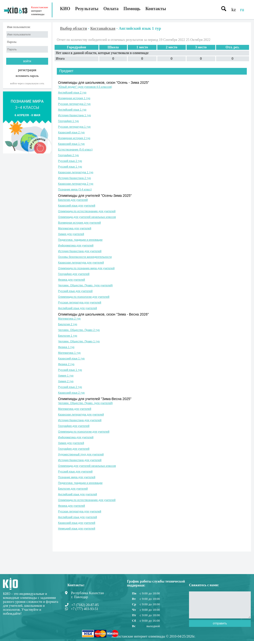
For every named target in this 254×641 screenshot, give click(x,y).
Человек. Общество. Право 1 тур (79, 341)
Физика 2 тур (66, 364)
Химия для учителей (71, 234)
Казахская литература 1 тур (75, 172)
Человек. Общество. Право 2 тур (79, 329)
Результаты (86, 8)
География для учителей (73, 273)
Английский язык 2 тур (72, 92)
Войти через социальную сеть (27, 83)
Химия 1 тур (65, 375)
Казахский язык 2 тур (71, 132)
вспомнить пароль (27, 75)
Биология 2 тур (67, 324)
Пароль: (12, 42)
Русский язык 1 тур (70, 166)
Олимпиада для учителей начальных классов (87, 216)
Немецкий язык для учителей (76, 528)
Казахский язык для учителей (76, 205)
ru (242, 9)
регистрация (27, 70)
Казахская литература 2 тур (75, 183)
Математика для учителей (74, 228)
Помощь (132, 8)
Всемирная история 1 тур (74, 98)
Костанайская (102, 28)
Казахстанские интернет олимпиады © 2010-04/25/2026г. (153, 636)
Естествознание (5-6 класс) (75, 149)
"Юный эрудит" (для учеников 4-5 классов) (85, 86)
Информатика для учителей (76, 245)
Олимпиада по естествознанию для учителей (87, 211)
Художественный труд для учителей (81, 454)
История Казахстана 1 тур (74, 115)
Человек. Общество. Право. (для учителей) (85, 285)
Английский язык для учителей (77, 308)
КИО (65, 8)
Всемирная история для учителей (79, 222)
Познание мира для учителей (76, 477)
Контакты (155, 8)
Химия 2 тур (65, 381)
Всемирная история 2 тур (74, 138)
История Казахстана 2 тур (74, 177)
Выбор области (73, 28)
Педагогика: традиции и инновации (80, 239)
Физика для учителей (71, 279)
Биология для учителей (73, 199)
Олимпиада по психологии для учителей (83, 296)
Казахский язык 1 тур (71, 143)
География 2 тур (68, 155)
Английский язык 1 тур (72, 109)
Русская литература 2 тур (74, 103)
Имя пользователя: (19, 27)
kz (233, 9)
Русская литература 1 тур (74, 126)
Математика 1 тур (69, 352)
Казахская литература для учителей (81, 262)
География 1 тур (68, 120)
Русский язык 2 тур (70, 160)
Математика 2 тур (69, 318)
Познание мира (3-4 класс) (75, 189)
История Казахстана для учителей (79, 251)
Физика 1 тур (66, 347)
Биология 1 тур (67, 335)
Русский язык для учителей (75, 291)
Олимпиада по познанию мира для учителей (86, 268)
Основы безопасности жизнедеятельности (85, 256)
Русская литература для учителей (79, 302)
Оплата (111, 8)
